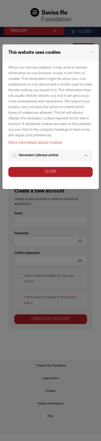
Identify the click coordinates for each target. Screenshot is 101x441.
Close (51, 171)
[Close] (92, 52)
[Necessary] (86, 155)
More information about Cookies (35, 143)
